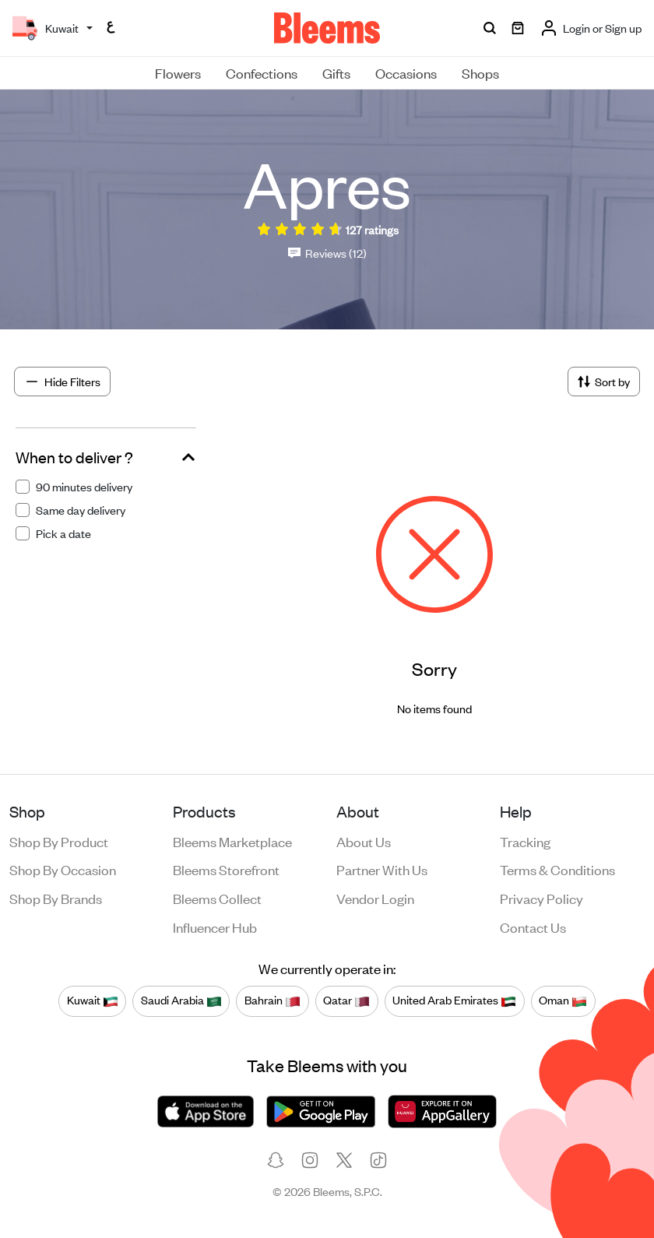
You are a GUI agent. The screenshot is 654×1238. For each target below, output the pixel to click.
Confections (261, 72)
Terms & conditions (557, 869)
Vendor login (375, 897)
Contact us (533, 926)
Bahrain (272, 1000)
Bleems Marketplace (232, 841)
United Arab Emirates (454, 1000)
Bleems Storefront (226, 869)
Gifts (336, 72)
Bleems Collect (217, 897)
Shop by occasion (62, 869)
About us (363, 841)
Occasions (406, 72)
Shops (480, 72)
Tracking (525, 841)
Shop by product (58, 841)
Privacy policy (541, 897)
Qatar (346, 1000)
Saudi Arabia (181, 1000)
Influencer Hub (215, 926)
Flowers (178, 72)
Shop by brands (55, 897)
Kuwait (92, 1000)
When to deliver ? (74, 457)
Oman (563, 1000)
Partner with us (381, 869)
